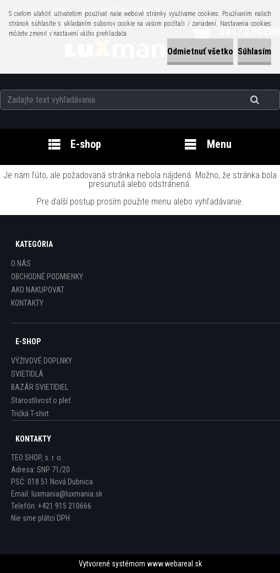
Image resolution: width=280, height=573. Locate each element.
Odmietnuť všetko (200, 51)
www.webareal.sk (174, 563)
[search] (268, 100)
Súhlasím (254, 51)
